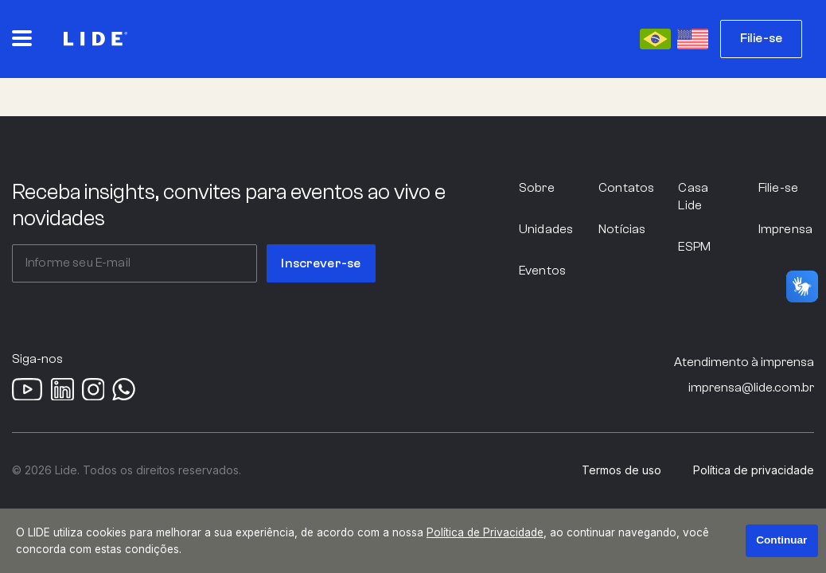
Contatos (626, 188)
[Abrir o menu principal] (22, 38)
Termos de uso (621, 470)
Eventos (542, 270)
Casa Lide (693, 196)
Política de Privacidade (485, 532)
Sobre (537, 188)
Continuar (781, 540)
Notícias (621, 229)
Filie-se (761, 38)
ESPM (694, 247)
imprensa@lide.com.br (751, 387)
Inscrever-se (320, 263)
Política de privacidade (753, 470)
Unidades (546, 229)
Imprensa (785, 229)
